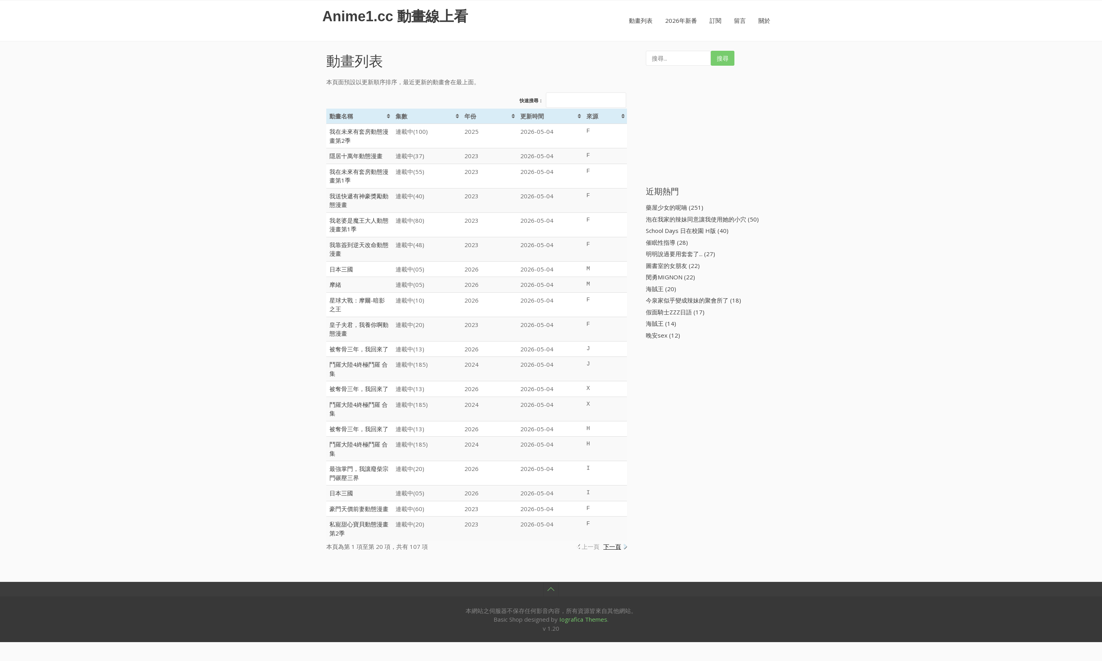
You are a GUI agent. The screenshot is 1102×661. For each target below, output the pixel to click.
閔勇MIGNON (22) (670, 277)
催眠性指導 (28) (667, 242)
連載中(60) (410, 509)
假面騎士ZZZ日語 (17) (675, 312)
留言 (740, 20)
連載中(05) (410, 269)
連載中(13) (410, 349)
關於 (764, 20)
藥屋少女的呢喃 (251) (674, 207)
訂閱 (715, 20)
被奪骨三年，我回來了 (358, 349)
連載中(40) (410, 196)
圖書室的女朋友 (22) (673, 266)
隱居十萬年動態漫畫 (356, 156)
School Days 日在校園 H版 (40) (687, 230)
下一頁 (612, 546)
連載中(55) (410, 171)
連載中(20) (410, 325)
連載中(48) (410, 245)
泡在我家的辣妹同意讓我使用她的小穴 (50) (702, 219)
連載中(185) (412, 364)
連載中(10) (410, 300)
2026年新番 (681, 20)
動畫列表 (641, 20)
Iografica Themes (583, 619)
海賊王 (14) (661, 323)
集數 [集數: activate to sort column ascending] (401, 116)
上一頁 (590, 546)
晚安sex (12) (663, 335)
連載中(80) (410, 220)
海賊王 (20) (661, 289)
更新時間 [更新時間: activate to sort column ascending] (532, 116)
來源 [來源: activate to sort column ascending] (592, 116)
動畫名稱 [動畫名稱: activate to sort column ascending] (341, 116)
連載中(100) (412, 131)
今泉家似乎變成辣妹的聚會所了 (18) (693, 300)
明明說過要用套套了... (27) (680, 254)
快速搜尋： (573, 100)
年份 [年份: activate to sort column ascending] (470, 116)
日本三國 (341, 269)
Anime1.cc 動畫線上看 (395, 16)
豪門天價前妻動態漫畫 (358, 509)
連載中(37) (410, 156)
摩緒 (335, 284)
